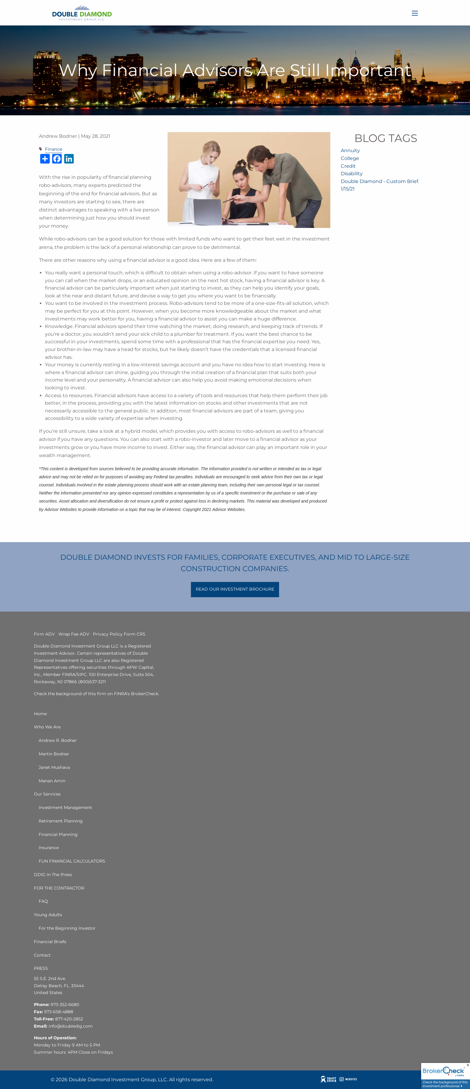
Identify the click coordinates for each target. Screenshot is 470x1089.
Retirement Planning (61, 821)
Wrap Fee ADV (73, 634)
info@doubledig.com (71, 1026)
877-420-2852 (69, 1019)
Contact (42, 955)
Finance (53, 149)
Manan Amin (52, 781)
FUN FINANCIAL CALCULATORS (72, 861)
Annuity (350, 150)
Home (40, 713)
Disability (352, 173)
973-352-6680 (65, 1004)
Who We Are (47, 727)
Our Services (47, 794)
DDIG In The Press (53, 874)
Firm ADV (44, 634)
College (350, 158)
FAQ (43, 901)
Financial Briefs (50, 941)
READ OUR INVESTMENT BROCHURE (235, 589)
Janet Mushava (54, 767)
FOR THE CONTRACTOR (59, 888)
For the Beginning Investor (67, 928)
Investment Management (65, 807)
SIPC (82, 674)
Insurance (49, 847)
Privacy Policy (108, 634)
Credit (348, 166)
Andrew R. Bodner (58, 740)
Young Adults (48, 914)
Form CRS (134, 634)
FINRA (68, 674)
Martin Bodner (54, 754)
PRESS (41, 968)
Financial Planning (58, 834)
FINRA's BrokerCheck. (136, 693)
